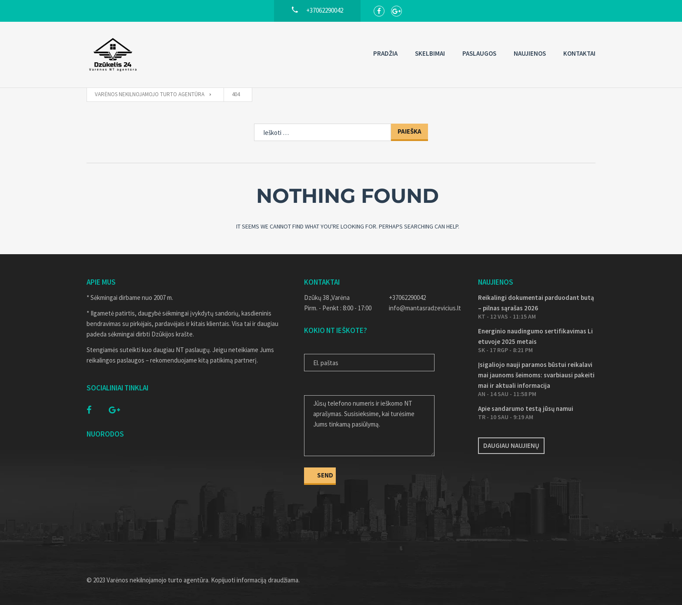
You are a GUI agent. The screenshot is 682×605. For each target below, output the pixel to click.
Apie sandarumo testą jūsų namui (525, 408)
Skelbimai (430, 53)
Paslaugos (479, 53)
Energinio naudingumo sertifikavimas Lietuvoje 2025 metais (535, 336)
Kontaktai (579, 53)
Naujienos (530, 53)
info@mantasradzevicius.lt (425, 308)
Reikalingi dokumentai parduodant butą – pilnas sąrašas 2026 (536, 302)
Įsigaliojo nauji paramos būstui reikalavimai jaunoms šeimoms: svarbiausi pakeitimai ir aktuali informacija (536, 375)
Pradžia (385, 53)
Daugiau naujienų (511, 445)
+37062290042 (407, 297)
